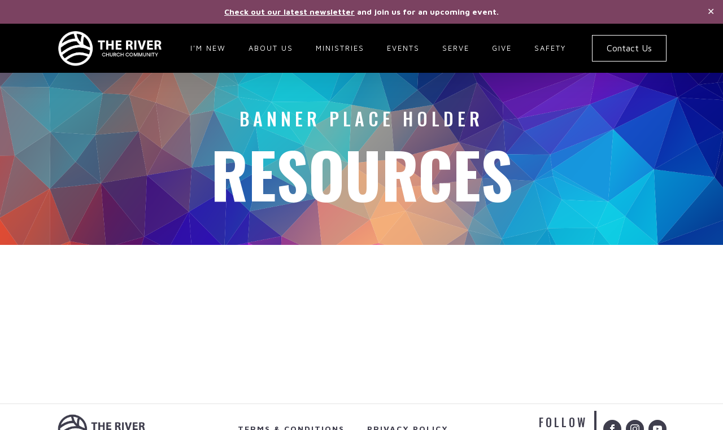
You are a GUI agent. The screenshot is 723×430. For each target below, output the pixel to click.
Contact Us (629, 48)
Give (502, 47)
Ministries (340, 47)
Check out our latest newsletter (289, 11)
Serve (455, 47)
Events (403, 47)
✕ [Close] (711, 11)
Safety (550, 47)
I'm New (208, 47)
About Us (271, 47)
